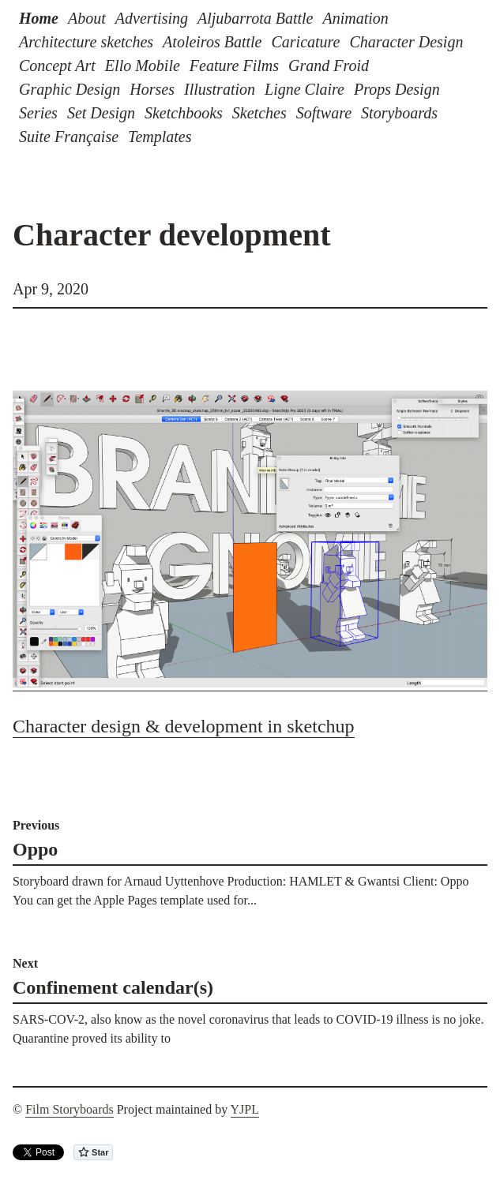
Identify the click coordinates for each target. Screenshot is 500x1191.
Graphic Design (69, 89)
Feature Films (234, 65)
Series (38, 113)
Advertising (151, 18)
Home (38, 18)
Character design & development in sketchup (184, 726)
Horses (152, 89)
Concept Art (57, 65)
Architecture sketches (86, 42)
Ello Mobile (142, 65)
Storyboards (399, 113)
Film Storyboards (69, 1109)
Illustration (219, 89)
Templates (159, 136)
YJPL (245, 1109)
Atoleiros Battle (212, 42)
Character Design (407, 42)
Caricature (305, 42)
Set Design (101, 113)
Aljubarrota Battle (255, 18)
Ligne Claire (304, 89)
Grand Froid (328, 65)
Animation (355, 18)
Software (324, 113)
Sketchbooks (184, 113)
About (87, 18)
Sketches (259, 113)
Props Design (397, 89)
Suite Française (68, 136)
